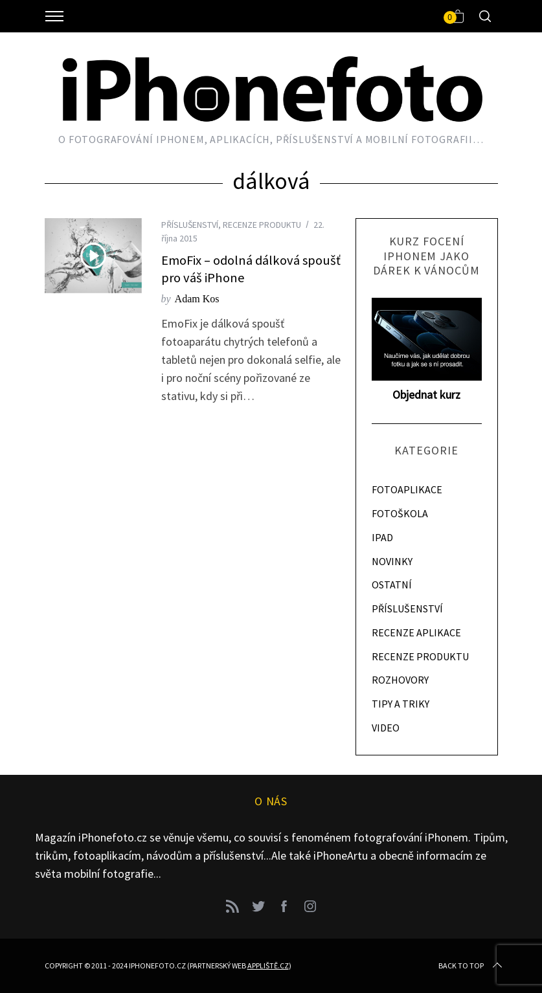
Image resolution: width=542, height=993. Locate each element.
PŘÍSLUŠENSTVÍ (189, 224)
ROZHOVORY (400, 679)
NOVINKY (392, 561)
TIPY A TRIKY (400, 703)
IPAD (382, 537)
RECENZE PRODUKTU (262, 224)
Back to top (471, 966)
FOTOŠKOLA (400, 513)
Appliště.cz (268, 965)
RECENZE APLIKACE (416, 632)
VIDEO (386, 727)
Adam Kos (197, 298)
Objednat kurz (426, 394)
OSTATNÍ (392, 584)
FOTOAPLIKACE (407, 489)
